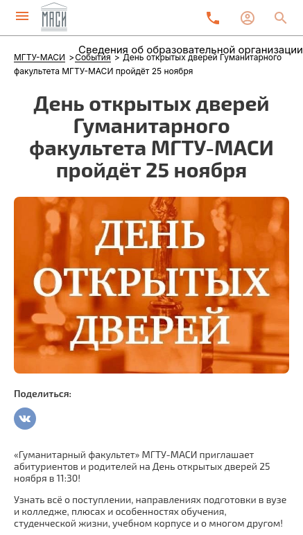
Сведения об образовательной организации (190, 49)
